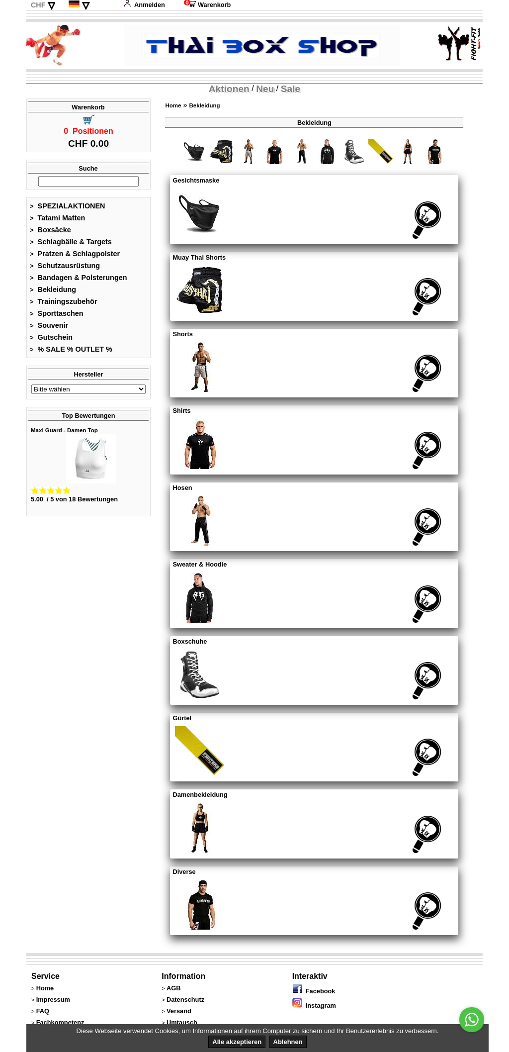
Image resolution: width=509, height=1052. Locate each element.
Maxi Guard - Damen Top (64, 430)
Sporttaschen (57, 313)
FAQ (42, 1011)
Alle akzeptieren (236, 1042)
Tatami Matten (57, 218)
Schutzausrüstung (65, 266)
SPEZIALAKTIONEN (67, 206)
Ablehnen (288, 1042)
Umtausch (182, 1022)
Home (173, 105)
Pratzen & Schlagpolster (75, 254)
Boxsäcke (50, 230)
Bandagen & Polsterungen (78, 278)
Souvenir (49, 325)
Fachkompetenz (60, 1022)
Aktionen (229, 89)
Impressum (53, 999)
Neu (265, 89)
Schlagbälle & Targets (71, 242)
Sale (290, 89)
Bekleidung (53, 289)
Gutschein (51, 337)
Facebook (314, 991)
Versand (179, 1011)
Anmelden (144, 4)
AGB (173, 988)
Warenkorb (207, 4)
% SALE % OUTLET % (71, 349)
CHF (38, 5)
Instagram (314, 1005)
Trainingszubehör (63, 301)
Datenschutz (185, 999)
